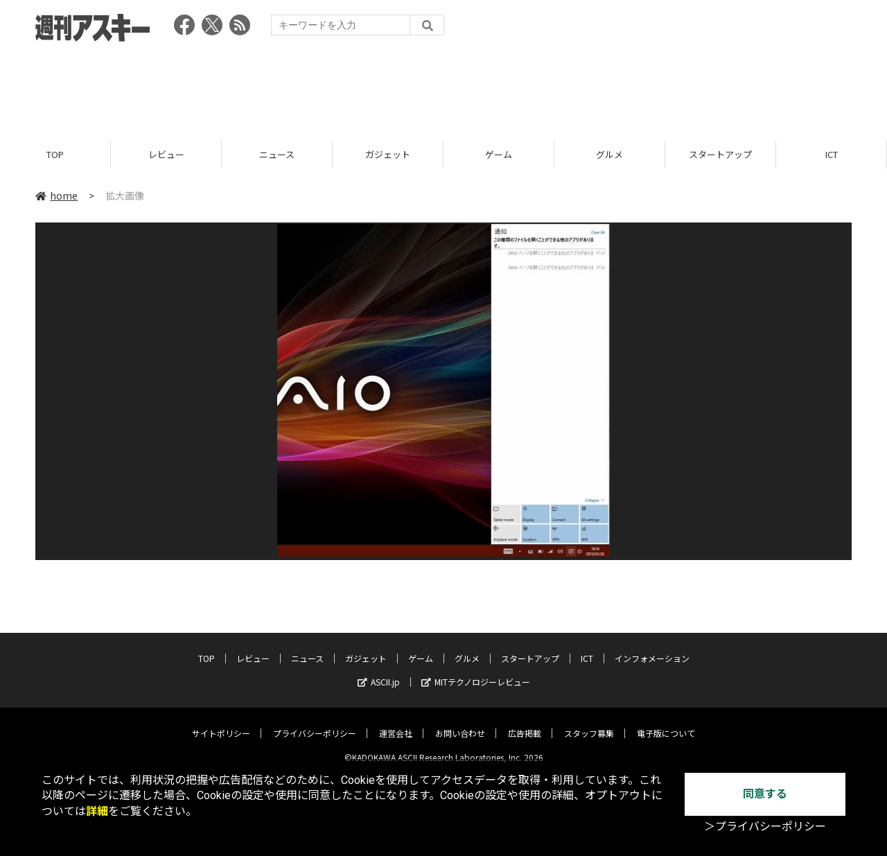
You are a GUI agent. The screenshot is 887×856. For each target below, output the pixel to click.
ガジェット (387, 154)
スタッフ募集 (589, 722)
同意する (765, 794)
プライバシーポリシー (314, 722)
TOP (55, 154)
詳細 (97, 811)
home (56, 195)
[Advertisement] (443, 86)
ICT (831, 154)
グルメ (609, 154)
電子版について (666, 722)
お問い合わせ (460, 722)
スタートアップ (720, 154)
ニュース (277, 154)
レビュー (166, 154)
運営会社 (395, 722)
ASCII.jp (379, 671)
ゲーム (498, 154)
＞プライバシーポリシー (765, 826)
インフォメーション (652, 648)
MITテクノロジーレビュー (475, 671)
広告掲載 (524, 722)
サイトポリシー (221, 722)
